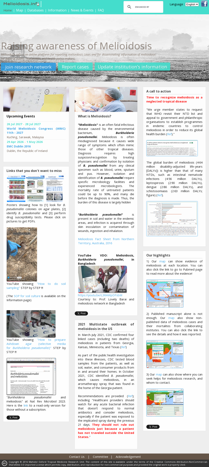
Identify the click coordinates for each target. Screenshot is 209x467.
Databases (35, 10)
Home (7, 10)
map (162, 261)
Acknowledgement (128, 457)
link (26, 405)
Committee (100, 457)
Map (19, 10)
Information (57, 10)
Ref (123, 347)
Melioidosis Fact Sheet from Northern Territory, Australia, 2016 (106, 241)
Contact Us (76, 457)
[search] (142, 6)
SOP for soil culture (27, 296)
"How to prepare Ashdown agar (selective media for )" (36, 344)
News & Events (82, 10)
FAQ (101, 10)
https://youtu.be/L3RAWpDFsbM (100, 295)
